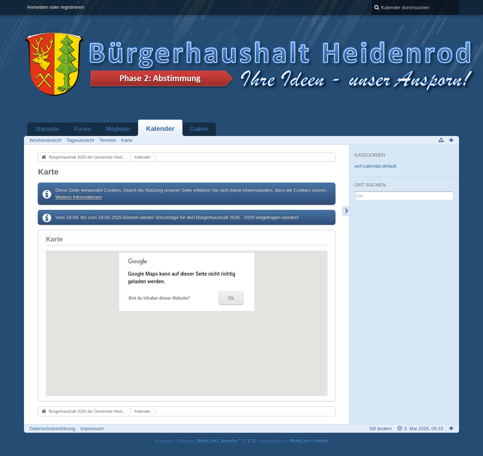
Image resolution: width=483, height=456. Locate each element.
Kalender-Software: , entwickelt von (241, 440)
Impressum (92, 428)
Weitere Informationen (78, 197)
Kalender (160, 128)
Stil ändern (380, 428)
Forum (82, 129)
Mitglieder (118, 129)
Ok (231, 298)
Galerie (199, 129)
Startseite (47, 129)
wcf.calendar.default (376, 166)
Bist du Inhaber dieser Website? (159, 298)
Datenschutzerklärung (52, 428)
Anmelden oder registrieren (55, 7)
